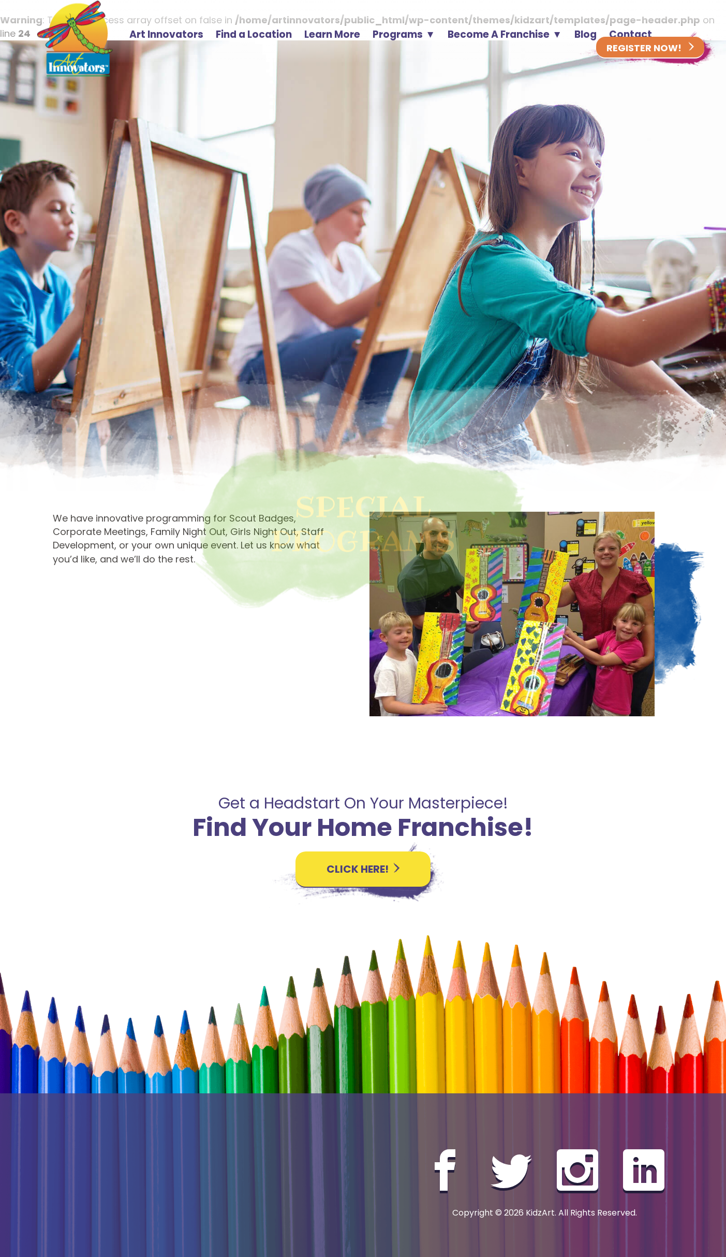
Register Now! (650, 48)
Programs (398, 38)
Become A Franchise (499, 38)
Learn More (332, 38)
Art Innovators (166, 38)
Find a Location (254, 38)
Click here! (363, 869)
